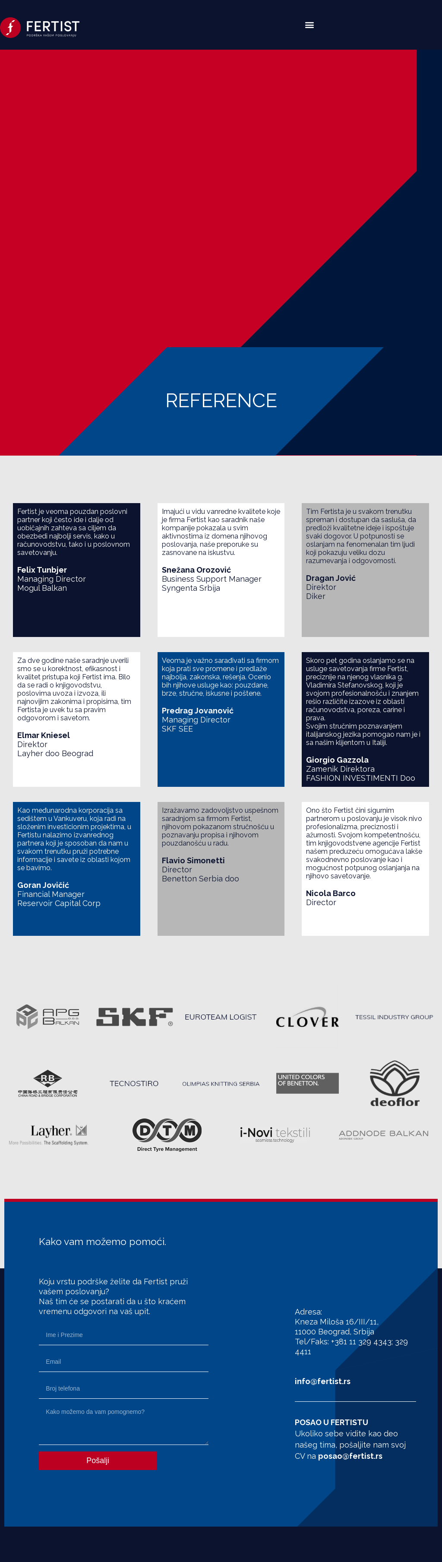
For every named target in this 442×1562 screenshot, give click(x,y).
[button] (309, 24)
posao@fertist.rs (350, 1456)
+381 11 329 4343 (361, 1341)
